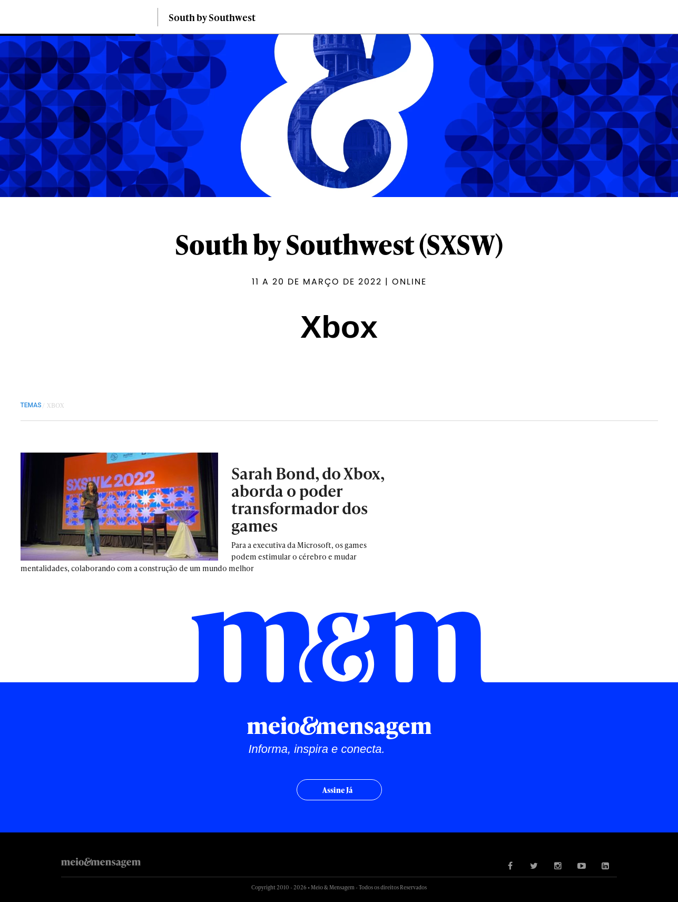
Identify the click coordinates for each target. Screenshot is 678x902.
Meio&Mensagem (99, 19)
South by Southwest (212, 17)
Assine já (337, 790)
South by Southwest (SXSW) (339, 244)
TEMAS (31, 405)
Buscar (651, 17)
